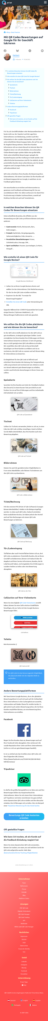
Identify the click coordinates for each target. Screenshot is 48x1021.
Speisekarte (13, 85)
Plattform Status (24, 898)
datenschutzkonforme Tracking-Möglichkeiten (21, 853)
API (24, 920)
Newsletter (24, 974)
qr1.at (7, 3)
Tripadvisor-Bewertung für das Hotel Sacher (23, 806)
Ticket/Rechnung (15, 94)
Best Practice (15, 32)
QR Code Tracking (24, 917)
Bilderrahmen (14, 91)
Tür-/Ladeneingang (16, 97)
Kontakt (24, 892)
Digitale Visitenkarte (24, 911)
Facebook (13, 110)
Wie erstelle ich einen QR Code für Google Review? (23, 76)
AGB (24, 942)
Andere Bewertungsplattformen (17, 106)
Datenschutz (24, 945)
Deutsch (11, 1000)
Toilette (12, 103)
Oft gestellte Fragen (13, 116)
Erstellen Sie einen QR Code (16, 302)
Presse (24, 889)
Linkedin (24, 961)
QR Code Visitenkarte (28, 603)
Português (16, 1005)
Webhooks (24, 923)
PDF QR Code (24, 908)
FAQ (24, 985)
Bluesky (24, 968)
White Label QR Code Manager (24, 926)
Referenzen (24, 886)
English (24, 1000)
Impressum (24, 936)
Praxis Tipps (24, 982)
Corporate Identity (24, 949)
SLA (24, 952)
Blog (8, 32)
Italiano (33, 1005)
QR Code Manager (24, 914)
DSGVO (24, 939)
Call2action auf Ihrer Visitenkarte (20, 100)
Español (36, 1000)
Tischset (12, 88)
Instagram (24, 964)
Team (24, 883)
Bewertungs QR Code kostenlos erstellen (24, 816)
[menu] (45, 2)
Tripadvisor (13, 113)
